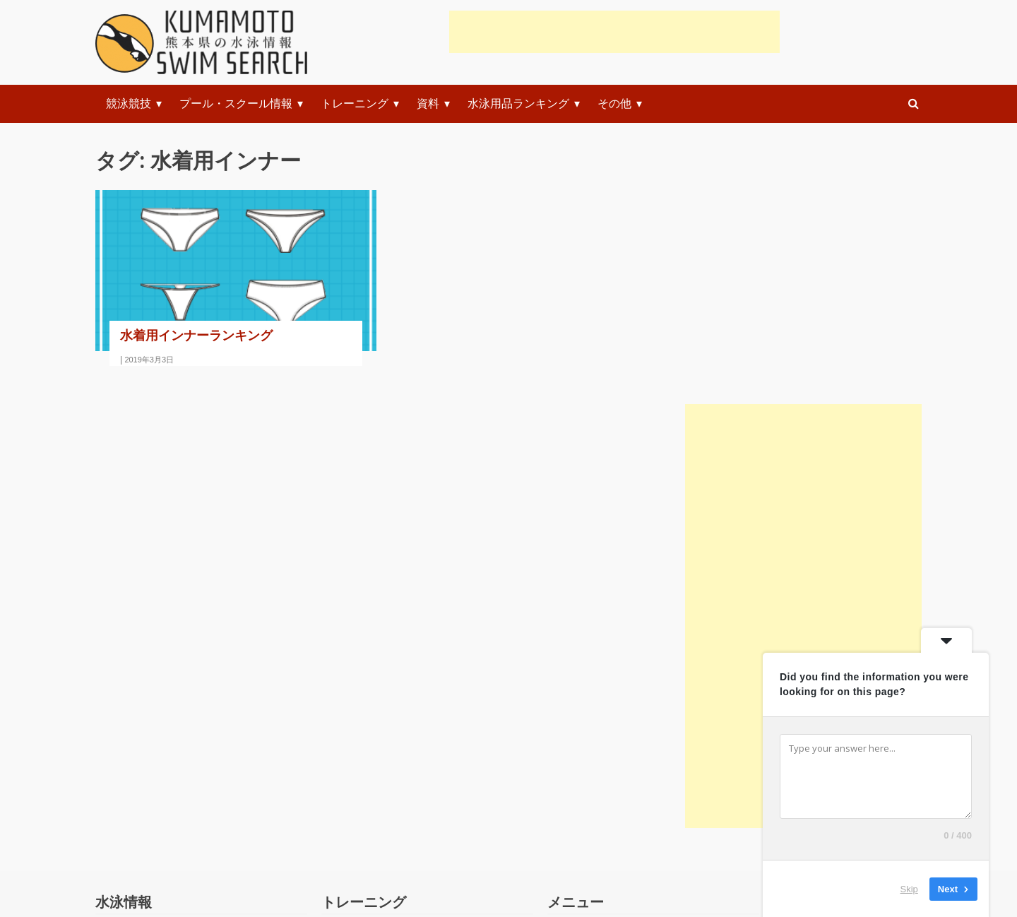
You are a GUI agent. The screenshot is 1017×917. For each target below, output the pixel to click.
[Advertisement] (614, 32)
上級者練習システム (614, 840)
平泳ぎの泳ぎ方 (376, 801)
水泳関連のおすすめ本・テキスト (195, 723)
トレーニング (354, 103)
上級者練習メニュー (614, 801)
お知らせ (133, 840)
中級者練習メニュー (614, 762)
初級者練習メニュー (614, 723)
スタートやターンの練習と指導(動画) (431, 723)
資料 (428, 103)
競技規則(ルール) (154, 684)
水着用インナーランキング (196, 334)
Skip (909, 888)
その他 (614, 103)
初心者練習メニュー (614, 684)
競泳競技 (128, 103)
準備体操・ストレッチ (393, 684)
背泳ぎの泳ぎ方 (376, 840)
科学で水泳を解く (156, 762)
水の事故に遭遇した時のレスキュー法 (207, 801)
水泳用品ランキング (518, 103)
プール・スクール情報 (235, 103)
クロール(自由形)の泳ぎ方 (403, 762)
